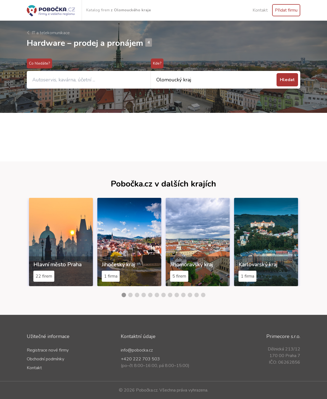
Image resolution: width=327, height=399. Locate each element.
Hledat (287, 80)
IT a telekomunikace (48, 33)
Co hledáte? (39, 63)
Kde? (157, 63)
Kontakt (260, 10)
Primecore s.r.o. (283, 336)
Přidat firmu (286, 10)
